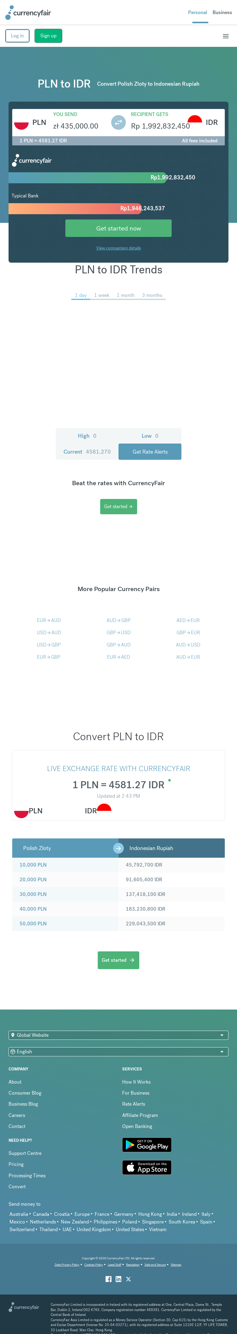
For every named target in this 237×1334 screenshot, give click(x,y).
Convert (17, 1186)
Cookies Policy (93, 1265)
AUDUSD (188, 645)
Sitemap (176, 1265)
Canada (41, 1214)
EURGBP (48, 657)
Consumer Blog (25, 1093)
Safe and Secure (155, 1265)
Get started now (118, 228)
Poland (129, 1222)
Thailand (48, 1229)
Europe (82, 1214)
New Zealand (75, 1222)
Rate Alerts (133, 1104)
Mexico (17, 1222)
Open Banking (137, 1126)
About (15, 1082)
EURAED (118, 657)
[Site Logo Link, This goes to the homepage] (28, 12)
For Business (135, 1093)
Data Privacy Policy (67, 1265)
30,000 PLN (33, 894)
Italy (206, 1214)
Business (222, 12)
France (102, 1214)
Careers (17, 1115)
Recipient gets (149, 114)
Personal (197, 12)
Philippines (105, 1222)
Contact (17, 1126)
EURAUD (49, 620)
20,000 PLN (33, 879)
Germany (123, 1214)
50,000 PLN (33, 923)
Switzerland (22, 1229)
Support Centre (25, 1153)
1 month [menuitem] (126, 295)
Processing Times (27, 1175)
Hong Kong (150, 1214)
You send (65, 114)
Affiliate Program (140, 1115)
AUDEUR (188, 657)
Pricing (16, 1164)
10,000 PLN (33, 865)
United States (130, 1229)
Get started (118, 506)
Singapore (153, 1222)
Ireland (189, 1214)
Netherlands (43, 1222)
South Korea (182, 1222)
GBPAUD (119, 645)
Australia (18, 1214)
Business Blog (23, 1104)
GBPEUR (188, 632)
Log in (17, 35)
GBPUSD (119, 632)
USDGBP (49, 645)
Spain (206, 1222)
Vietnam (157, 1229)
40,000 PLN (33, 909)
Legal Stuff (114, 1265)
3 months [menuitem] (152, 295)
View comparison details (118, 248)
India (172, 1214)
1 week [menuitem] (101, 295)
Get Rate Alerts (150, 451)
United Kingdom (94, 1229)
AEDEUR (188, 620)
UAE (67, 1229)
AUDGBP (119, 620)
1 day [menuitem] (81, 295)
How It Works (136, 1082)
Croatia (62, 1214)
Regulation (133, 1265)
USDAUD (49, 632)
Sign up (48, 35)
